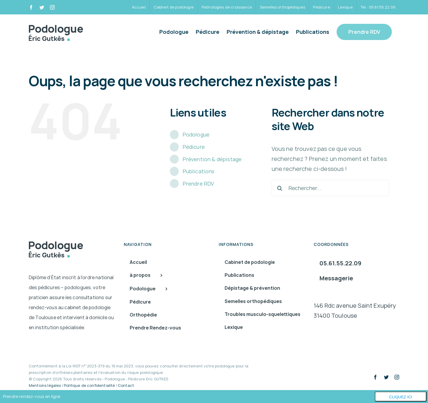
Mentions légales (45, 385)
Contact (126, 385)
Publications (199, 171)
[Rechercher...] (330, 188)
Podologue (196, 134)
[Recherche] (280, 188)
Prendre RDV (198, 183)
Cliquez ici (400, 397)
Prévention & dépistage (212, 159)
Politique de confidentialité (89, 385)
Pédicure (194, 146)
